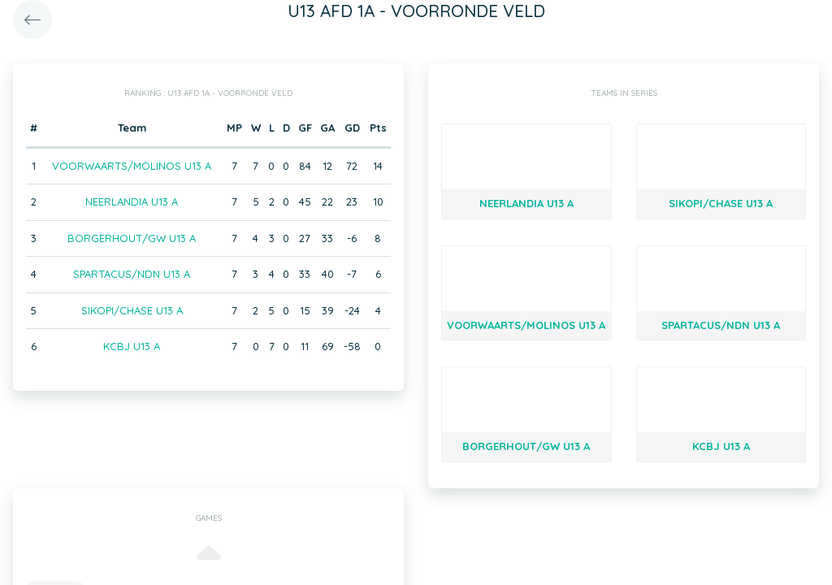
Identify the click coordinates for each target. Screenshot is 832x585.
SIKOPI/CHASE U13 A (132, 310)
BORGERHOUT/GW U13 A (131, 238)
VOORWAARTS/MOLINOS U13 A (131, 165)
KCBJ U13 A (131, 346)
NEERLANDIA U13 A (131, 201)
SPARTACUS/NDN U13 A (131, 273)
